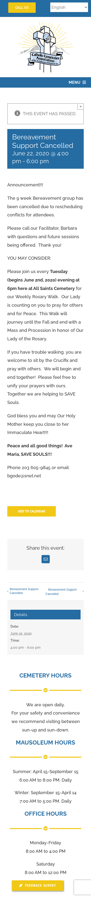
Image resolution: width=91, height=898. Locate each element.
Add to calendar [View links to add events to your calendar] (31, 511)
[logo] (45, 23)
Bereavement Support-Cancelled (24, 591)
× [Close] (81, 106)
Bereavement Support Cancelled (61, 592)
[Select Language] (69, 7)
